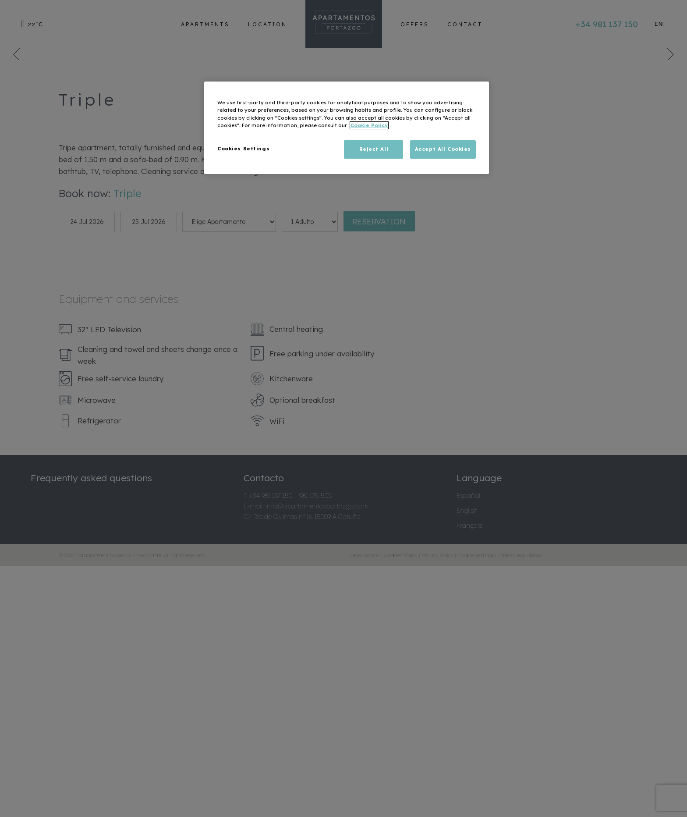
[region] (346, 128)
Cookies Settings (243, 149)
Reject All (374, 149)
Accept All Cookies (443, 149)
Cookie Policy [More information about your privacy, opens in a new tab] (369, 125)
